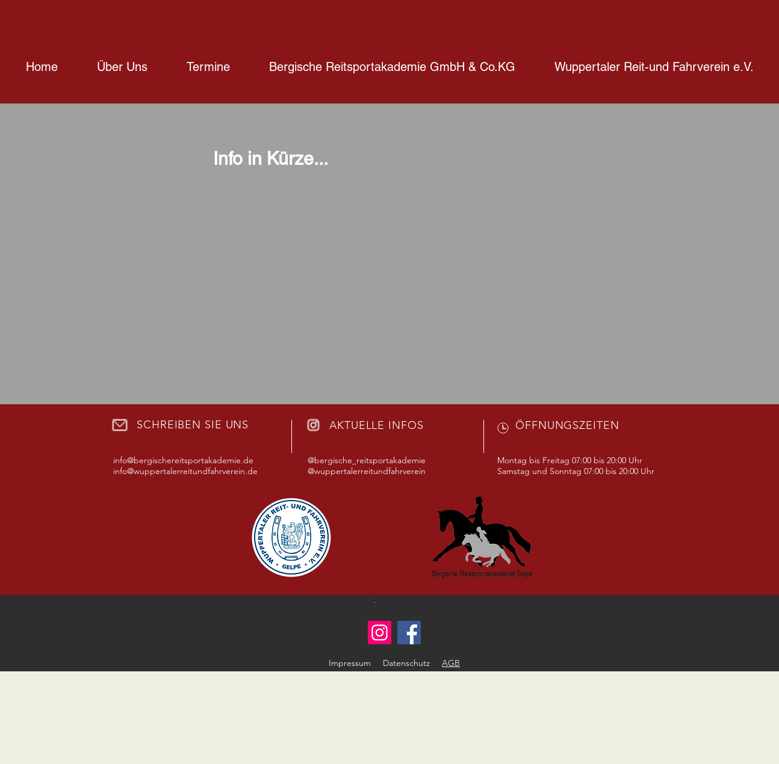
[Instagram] (379, 632)
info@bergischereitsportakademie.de (183, 460)
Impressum (350, 663)
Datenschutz (406, 663)
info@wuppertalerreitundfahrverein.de (185, 471)
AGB (451, 663)
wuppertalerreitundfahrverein (370, 471)
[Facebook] (409, 632)
